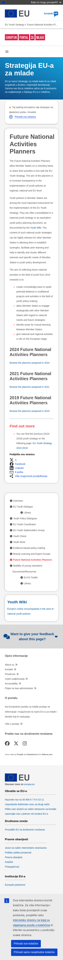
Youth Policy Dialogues (25, 518)
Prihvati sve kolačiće (26, 943)
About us (9, 664)
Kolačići (9, 862)
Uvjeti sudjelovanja (15, 678)
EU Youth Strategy (14, 24)
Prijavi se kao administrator (19, 688)
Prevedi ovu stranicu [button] (25, 116)
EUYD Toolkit (30, 577)
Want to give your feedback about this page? (31, 636)
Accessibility (11, 683)
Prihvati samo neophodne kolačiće (34, 952)
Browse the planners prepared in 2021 (29, 387)
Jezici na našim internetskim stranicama (25, 847)
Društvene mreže (16, 821)
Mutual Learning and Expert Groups (31, 554)
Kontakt (9, 669)
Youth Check (19, 536)
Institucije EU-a (15, 876)
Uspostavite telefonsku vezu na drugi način (27, 804)
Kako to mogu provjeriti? (46, 2)
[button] (11, 117)
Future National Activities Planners (32, 559)
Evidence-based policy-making (29, 548)
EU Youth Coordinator (24, 524)
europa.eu (29, 784)
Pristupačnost (12, 866)
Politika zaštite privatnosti (18, 852)
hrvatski (51, 13)
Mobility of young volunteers (27, 565)
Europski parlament (15, 884)
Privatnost (10, 674)
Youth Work (19, 542)
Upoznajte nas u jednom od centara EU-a (26, 813)
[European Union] (17, 780)
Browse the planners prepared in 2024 (29, 362)
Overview (18, 500)
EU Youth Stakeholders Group (29, 530)
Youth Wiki (35, 227)
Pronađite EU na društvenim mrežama (25, 829)
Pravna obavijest (13, 857)
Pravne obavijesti (16, 839)
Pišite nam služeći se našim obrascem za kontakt (30, 809)
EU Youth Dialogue (23, 506)
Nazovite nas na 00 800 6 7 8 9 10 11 (24, 799)
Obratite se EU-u (16, 791)
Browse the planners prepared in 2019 (29, 411)
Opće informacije (16, 655)
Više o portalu (12, 724)
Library (27, 512)
